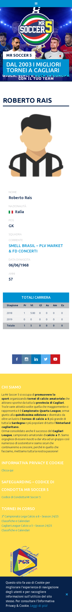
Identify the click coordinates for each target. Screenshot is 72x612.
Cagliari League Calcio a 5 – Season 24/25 (27, 525)
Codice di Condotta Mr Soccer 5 (21, 497)
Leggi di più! (38, 606)
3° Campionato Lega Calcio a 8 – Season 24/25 (30, 516)
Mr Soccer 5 (19, 55)
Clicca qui (7, 470)
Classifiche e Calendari (16, 521)
